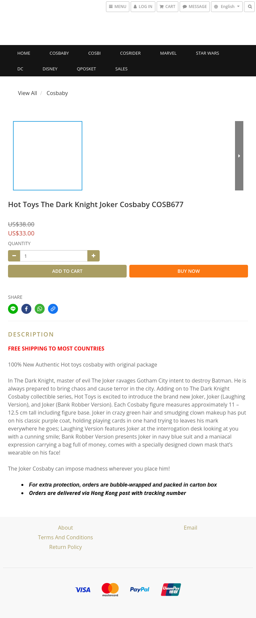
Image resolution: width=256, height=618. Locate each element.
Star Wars (207, 53)
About (65, 527)
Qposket (86, 69)
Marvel (168, 53)
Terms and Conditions (65, 537)
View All (27, 93)
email (190, 527)
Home (23, 53)
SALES (121, 69)
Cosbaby (59, 53)
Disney (50, 69)
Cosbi (94, 53)
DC (20, 69)
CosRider (130, 53)
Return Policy (65, 547)
